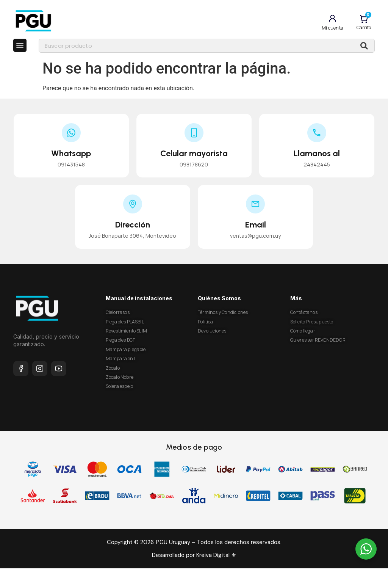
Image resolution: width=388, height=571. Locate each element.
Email (255, 228)
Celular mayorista (194, 156)
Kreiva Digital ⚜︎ (215, 558)
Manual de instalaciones (139, 301)
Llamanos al (317, 156)
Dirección (132, 228)
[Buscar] (364, 47)
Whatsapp (71, 156)
